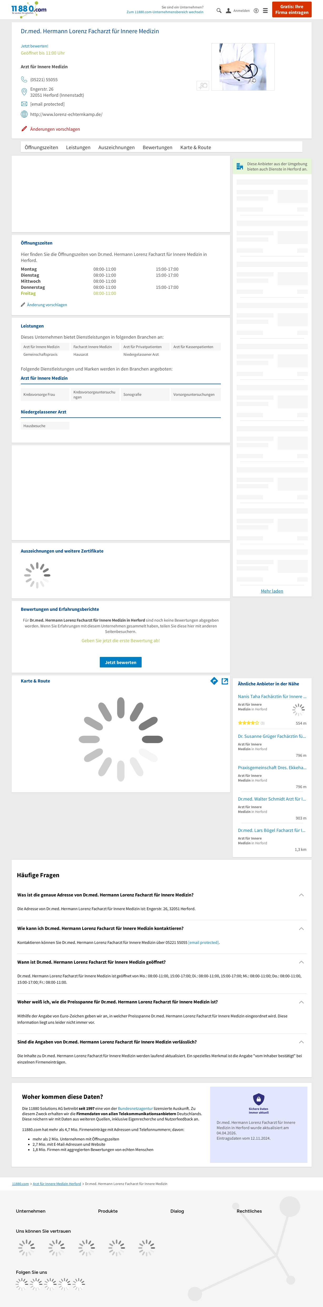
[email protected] (203, 942)
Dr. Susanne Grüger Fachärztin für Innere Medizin (272, 736)
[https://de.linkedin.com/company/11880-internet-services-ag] (64, 1284)
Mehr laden (272, 591)
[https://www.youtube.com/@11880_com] (79, 1284)
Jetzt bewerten (120, 662)
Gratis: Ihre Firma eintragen (292, 9)
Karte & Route (195, 147)
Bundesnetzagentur (135, 1108)
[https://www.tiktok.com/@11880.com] (50, 1284)
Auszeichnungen (116, 147)
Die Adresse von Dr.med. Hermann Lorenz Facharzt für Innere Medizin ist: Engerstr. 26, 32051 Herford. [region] (106, 908)
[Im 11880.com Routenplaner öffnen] (214, 680)
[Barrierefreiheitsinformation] (258, 10)
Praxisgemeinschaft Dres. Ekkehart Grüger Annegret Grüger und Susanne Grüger (272, 767)
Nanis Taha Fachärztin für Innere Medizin (272, 696)
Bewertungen (157, 147)
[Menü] (267, 10)
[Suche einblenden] (221, 10)
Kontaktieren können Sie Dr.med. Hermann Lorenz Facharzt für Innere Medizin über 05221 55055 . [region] (118, 942)
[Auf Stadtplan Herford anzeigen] (225, 680)
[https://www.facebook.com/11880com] (22, 1284)
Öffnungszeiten (41, 147)
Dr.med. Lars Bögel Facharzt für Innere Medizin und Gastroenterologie (272, 830)
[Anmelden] (240, 10)
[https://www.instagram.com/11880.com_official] (36, 1284)
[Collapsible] (301, 895)
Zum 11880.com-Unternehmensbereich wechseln (165, 11)
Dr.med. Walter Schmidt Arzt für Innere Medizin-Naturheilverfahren (272, 799)
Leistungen (78, 147)
